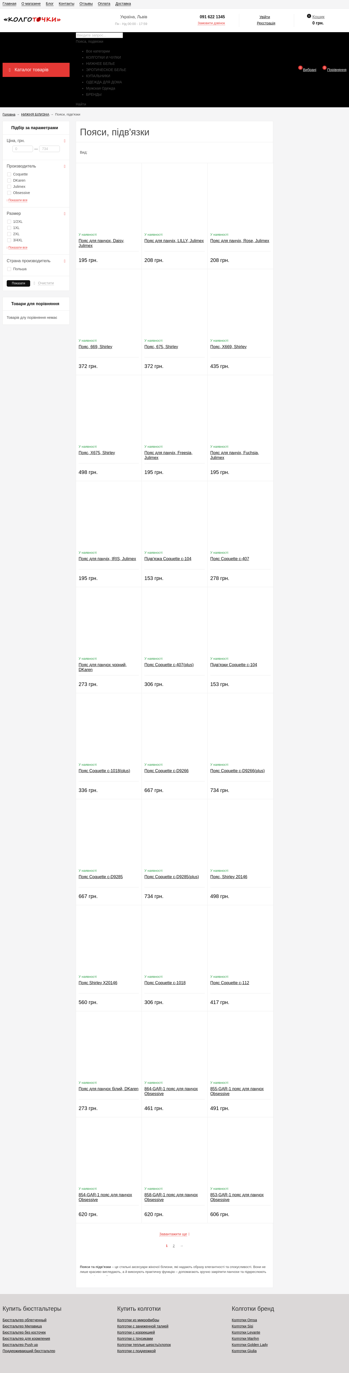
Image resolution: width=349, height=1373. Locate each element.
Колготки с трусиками (135, 1338)
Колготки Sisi (242, 1326)
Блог (50, 4)
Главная (9, 4)
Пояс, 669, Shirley (95, 347)
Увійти (265, 17)
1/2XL (15, 221)
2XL (13, 234)
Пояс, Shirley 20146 (228, 877)
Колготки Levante (246, 1332)
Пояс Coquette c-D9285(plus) (171, 877)
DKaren (16, 180)
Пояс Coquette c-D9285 (101, 877)
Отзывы (86, 4)
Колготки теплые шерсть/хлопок (144, 1345)
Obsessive (18, 193)
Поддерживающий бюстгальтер (29, 1351)
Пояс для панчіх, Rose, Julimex (239, 241)
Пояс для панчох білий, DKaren (108, 1089)
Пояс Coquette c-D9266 (166, 771)
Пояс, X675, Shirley (97, 453)
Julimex (16, 186)
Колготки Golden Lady (250, 1345)
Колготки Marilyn (245, 1338)
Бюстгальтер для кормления (26, 1338)
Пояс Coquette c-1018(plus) (104, 771)
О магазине (30, 4)
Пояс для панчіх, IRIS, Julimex (107, 559)
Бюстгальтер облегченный (24, 1320)
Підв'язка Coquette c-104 (167, 559)
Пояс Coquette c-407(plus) (169, 665)
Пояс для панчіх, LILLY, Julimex (174, 241)
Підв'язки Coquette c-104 (233, 665)
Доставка (123, 4)
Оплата (104, 4)
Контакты (66, 4)
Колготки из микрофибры (138, 1320)
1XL (13, 228)
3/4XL (15, 240)
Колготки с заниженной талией (143, 1326)
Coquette (17, 174)
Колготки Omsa (244, 1320)
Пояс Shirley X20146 (98, 983)
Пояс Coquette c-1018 (165, 983)
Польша (17, 269)
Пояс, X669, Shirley (228, 347)
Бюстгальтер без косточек (24, 1332)
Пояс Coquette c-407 (229, 559)
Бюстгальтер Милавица (22, 1326)
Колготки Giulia (244, 1351)
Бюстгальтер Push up (20, 1345)
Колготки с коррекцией (136, 1332)
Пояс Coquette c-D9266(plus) (237, 771)
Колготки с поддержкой (136, 1351)
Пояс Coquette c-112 (229, 983)
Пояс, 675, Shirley (161, 347)
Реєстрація (266, 23)
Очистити (46, 283)
